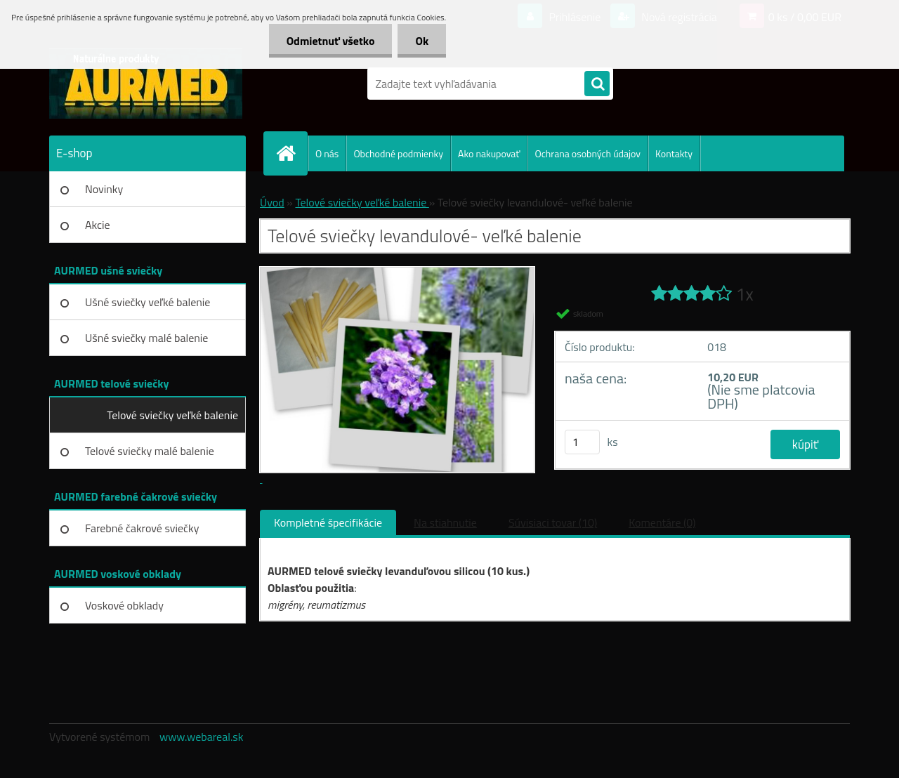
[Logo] (145, 83)
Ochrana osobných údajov (587, 153)
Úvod (272, 202)
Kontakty (674, 153)
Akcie (97, 224)
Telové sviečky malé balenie (149, 450)
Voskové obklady (124, 605)
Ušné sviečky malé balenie (146, 337)
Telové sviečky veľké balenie (172, 415)
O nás (327, 153)
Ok (421, 40)
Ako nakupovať (489, 153)
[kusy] (582, 442)
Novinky (104, 188)
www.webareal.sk (201, 736)
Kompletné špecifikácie (328, 522)
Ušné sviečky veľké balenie (147, 302)
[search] (597, 84)
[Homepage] (291, 153)
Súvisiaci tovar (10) (552, 522)
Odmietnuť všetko (331, 40)
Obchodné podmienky (398, 153)
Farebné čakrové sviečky (142, 528)
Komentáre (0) (662, 522)
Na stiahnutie (445, 522)
